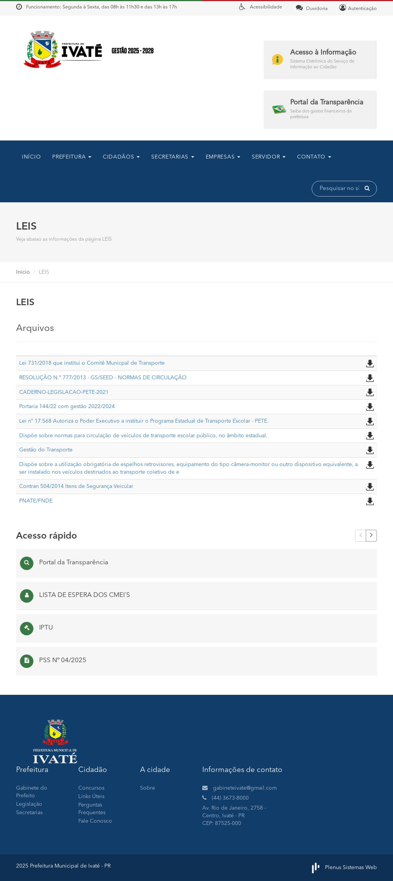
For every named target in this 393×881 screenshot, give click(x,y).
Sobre (147, 788)
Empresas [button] (223, 157)
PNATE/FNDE (36, 501)
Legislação (29, 804)
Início (31, 157)
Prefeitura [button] (71, 157)
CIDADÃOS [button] (121, 157)
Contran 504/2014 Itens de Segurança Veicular (76, 486)
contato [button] (314, 157)
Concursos (91, 788)
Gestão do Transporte (46, 450)
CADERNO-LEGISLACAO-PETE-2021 (64, 392)
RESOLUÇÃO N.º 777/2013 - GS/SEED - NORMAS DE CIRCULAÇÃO (103, 377)
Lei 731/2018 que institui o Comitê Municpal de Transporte (92, 363)
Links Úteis (91, 796)
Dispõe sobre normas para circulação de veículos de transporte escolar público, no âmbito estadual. (143, 435)
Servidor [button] (269, 157)
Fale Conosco (95, 821)
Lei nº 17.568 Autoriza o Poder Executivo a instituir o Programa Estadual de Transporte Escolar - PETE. (144, 421)
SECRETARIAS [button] (172, 157)
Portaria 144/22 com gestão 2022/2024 (67, 406)
